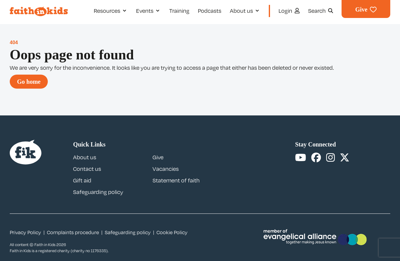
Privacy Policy (25, 232)
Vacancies (166, 168)
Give (158, 157)
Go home (28, 81)
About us (84, 157)
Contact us (87, 168)
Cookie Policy (172, 232)
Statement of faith (176, 180)
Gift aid (82, 180)
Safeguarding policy (98, 192)
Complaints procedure (73, 232)
